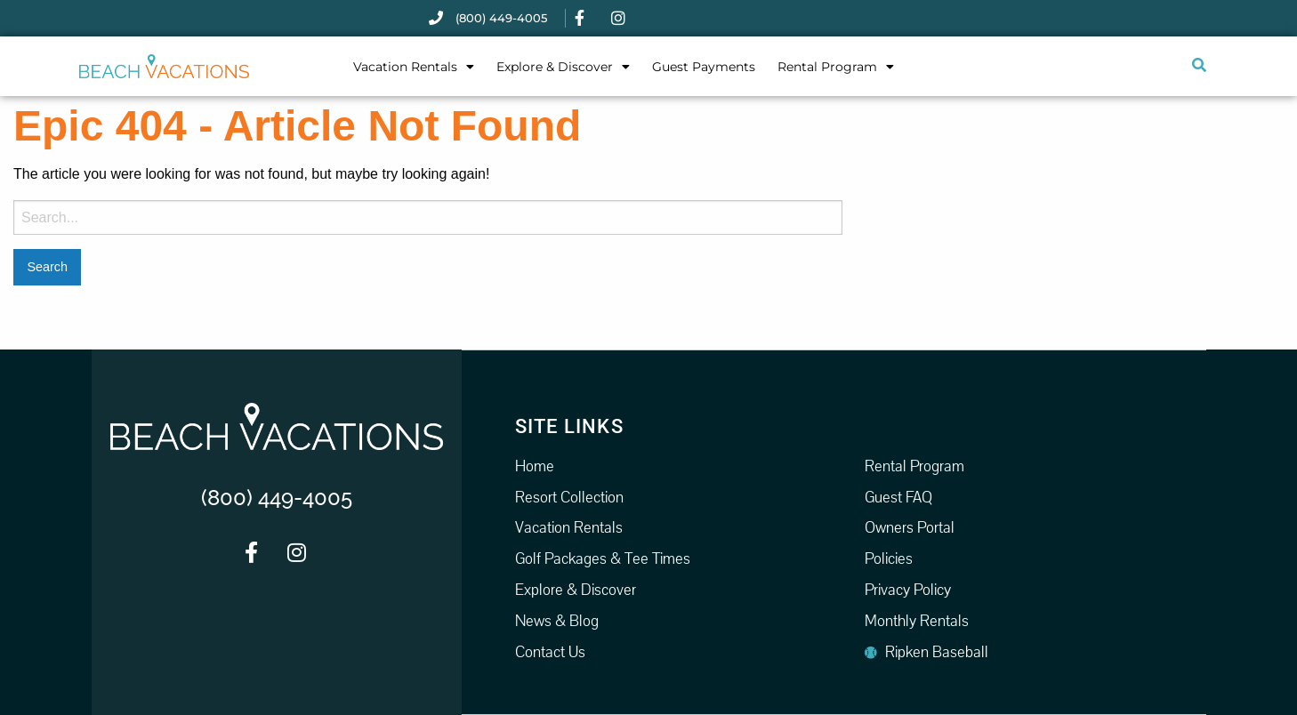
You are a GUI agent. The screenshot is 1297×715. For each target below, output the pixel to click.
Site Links (569, 425)
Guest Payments (703, 67)
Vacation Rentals (413, 67)
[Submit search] (1198, 66)
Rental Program (835, 67)
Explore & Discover (563, 67)
